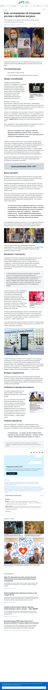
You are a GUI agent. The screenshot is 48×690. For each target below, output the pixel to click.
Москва (7, 480)
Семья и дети (15, 616)
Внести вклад (12, 473)
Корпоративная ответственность (14, 24)
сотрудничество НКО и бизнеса (10, 484)
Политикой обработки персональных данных (11, 684)
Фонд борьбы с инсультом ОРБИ (29, 488)
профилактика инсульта (33, 483)
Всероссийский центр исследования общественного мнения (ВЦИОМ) (20, 482)
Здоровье (6, 24)
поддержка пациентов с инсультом (21, 483)
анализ (22, 62)
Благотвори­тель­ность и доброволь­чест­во (21, 630)
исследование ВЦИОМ (8, 483)
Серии (5, 10)
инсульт (36, 482)
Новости (5, 588)
